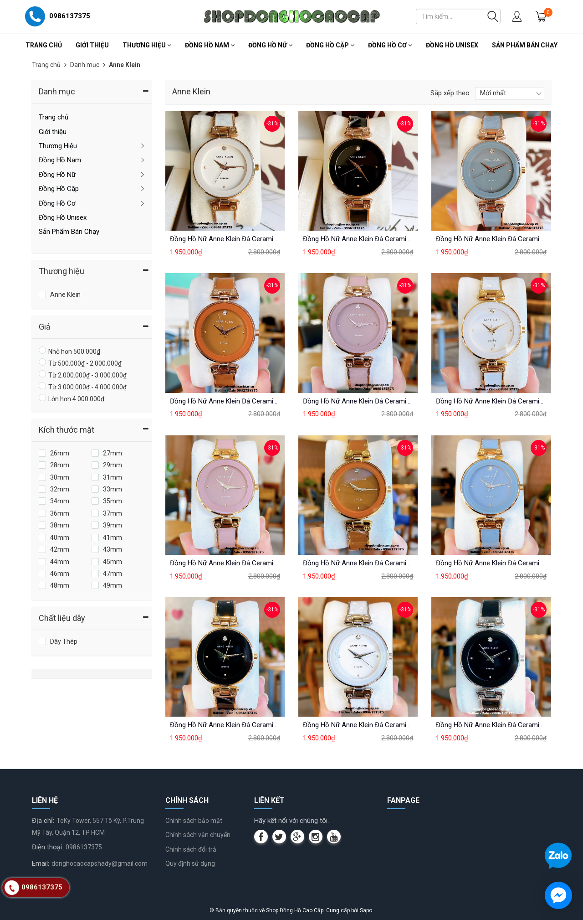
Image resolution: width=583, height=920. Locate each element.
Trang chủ (44, 45)
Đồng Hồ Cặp (330, 45)
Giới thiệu (92, 45)
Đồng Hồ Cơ (390, 45)
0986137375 (84, 847)
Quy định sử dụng (190, 863)
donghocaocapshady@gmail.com (99, 863)
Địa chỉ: (43, 821)
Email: (40, 863)
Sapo (366, 910)
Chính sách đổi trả (190, 849)
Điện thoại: (47, 847)
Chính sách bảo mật (193, 820)
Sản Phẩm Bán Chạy (524, 45)
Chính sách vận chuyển (197, 834)
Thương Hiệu (147, 45)
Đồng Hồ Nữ (270, 45)
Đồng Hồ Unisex (452, 45)
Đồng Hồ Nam (210, 45)
